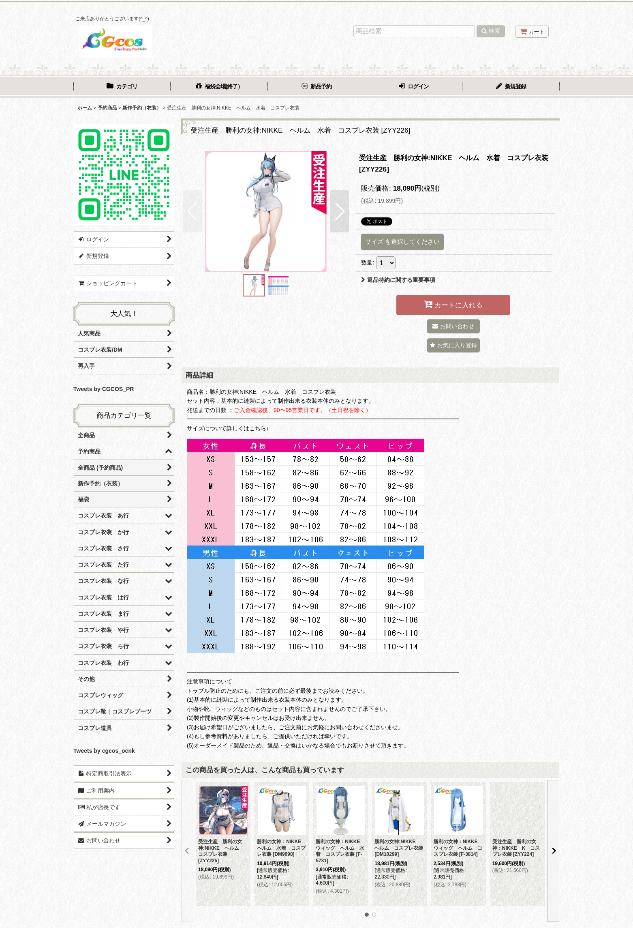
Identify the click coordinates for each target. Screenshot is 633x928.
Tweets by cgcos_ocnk (104, 751)
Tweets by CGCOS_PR (103, 389)
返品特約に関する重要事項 (398, 280)
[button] (192, 211)
